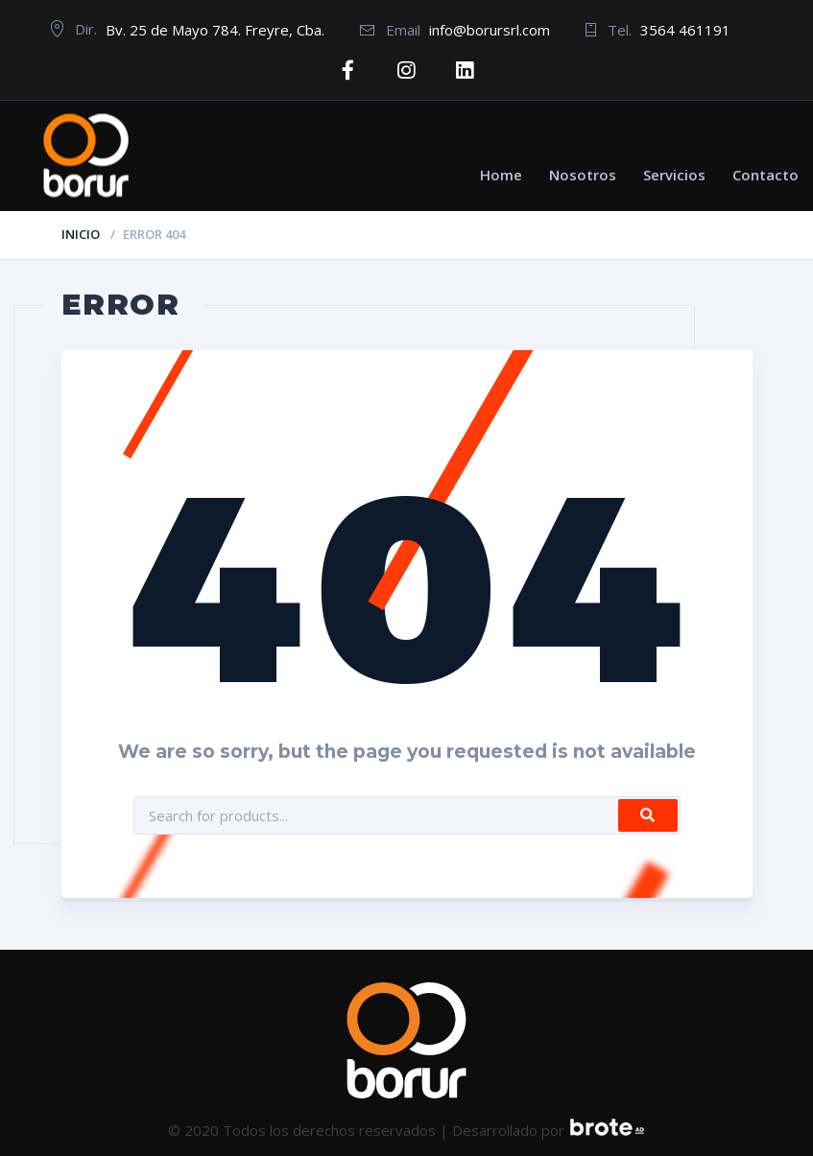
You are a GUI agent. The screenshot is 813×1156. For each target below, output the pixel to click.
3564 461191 (685, 29)
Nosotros (582, 173)
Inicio (80, 233)
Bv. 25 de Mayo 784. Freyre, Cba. (215, 29)
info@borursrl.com (489, 29)
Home (501, 173)
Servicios (674, 173)
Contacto (765, 173)
